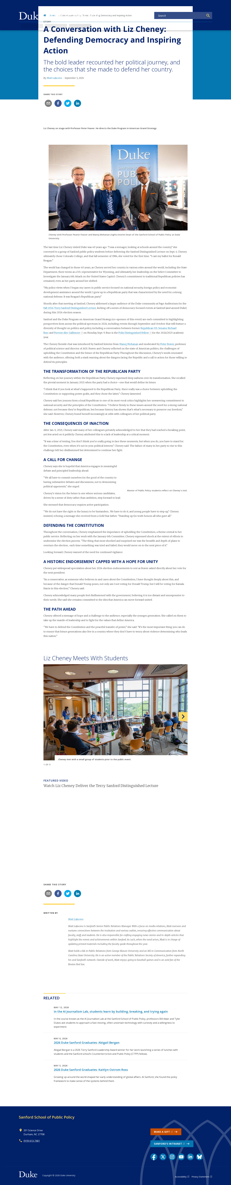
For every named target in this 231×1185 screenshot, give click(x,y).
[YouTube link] (181, 1156)
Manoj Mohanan (128, 344)
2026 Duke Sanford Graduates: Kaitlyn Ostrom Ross (91, 1070)
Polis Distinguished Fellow (133, 332)
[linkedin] (77, 103)
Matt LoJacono (54, 77)
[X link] (163, 1156)
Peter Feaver (167, 344)
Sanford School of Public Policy (46, 1117)
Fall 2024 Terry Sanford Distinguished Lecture (69, 307)
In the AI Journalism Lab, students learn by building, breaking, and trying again (111, 1011)
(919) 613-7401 (32, 1140)
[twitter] (67, 103)
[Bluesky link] (199, 1156)
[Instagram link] (172, 1156)
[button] (177, 716)
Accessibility (181, 1176)
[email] (48, 103)
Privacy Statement (200, 1176)
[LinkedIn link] (190, 1156)
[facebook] (58, 103)
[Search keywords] (179, 15)
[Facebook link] (153, 1156)
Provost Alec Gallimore (67, 332)
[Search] (208, 15)
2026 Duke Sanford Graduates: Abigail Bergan (86, 1043)
